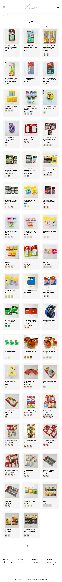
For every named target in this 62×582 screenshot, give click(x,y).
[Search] (56, 14)
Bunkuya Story (35, 562)
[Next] (34, 545)
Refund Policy (34, 579)
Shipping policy (41, 579)
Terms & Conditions (19, 579)
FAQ (46, 579)
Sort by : (45, 26)
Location (34, 564)
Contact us (34, 566)
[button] (4, 7)
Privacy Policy (27, 579)
